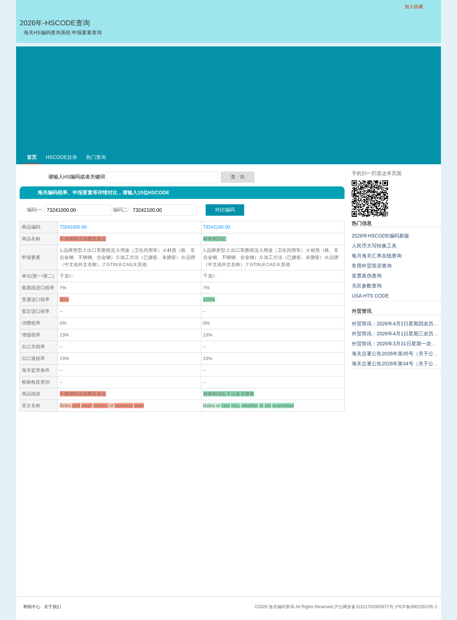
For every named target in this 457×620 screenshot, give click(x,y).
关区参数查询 (367, 286)
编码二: (121, 209)
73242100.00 (216, 227)
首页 (32, 157)
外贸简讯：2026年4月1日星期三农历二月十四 (402, 333)
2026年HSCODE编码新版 (380, 236)
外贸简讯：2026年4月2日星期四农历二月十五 (402, 323)
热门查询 (96, 157)
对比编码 (225, 209)
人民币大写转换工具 (374, 246)
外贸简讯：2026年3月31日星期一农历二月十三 (404, 343)
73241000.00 (73, 227)
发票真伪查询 (367, 276)
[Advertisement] (228, 96)
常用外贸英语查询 (372, 266)
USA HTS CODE (370, 296)
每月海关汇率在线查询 (377, 256)
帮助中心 (31, 606)
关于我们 (52, 606)
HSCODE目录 (61, 157)
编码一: (35, 209)
